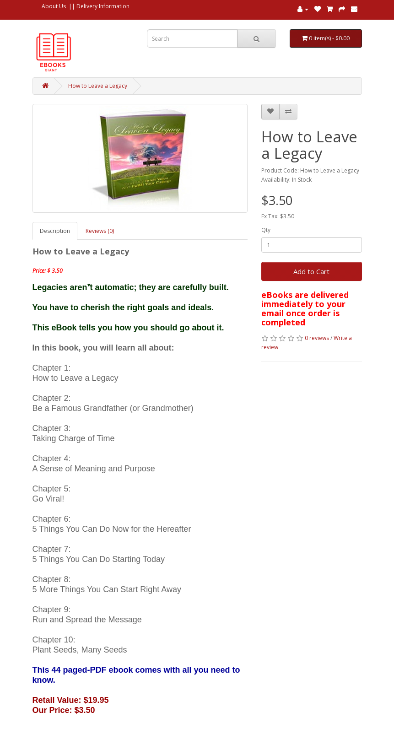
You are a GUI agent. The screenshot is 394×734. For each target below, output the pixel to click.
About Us (54, 6)
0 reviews (317, 338)
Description (55, 231)
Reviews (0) (100, 231)
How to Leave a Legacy (97, 86)
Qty (265, 230)
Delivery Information (103, 6)
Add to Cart (311, 271)
